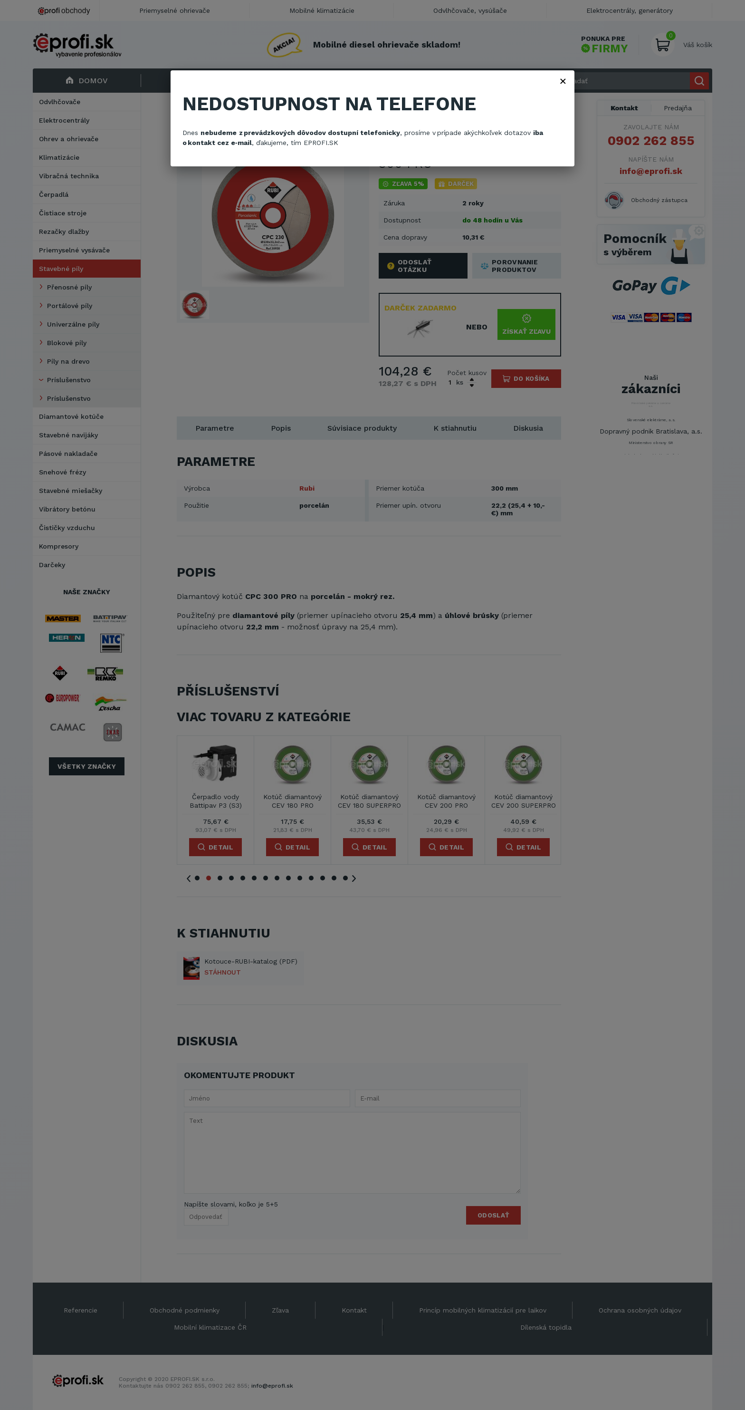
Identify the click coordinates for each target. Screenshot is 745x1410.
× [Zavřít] (563, 80)
